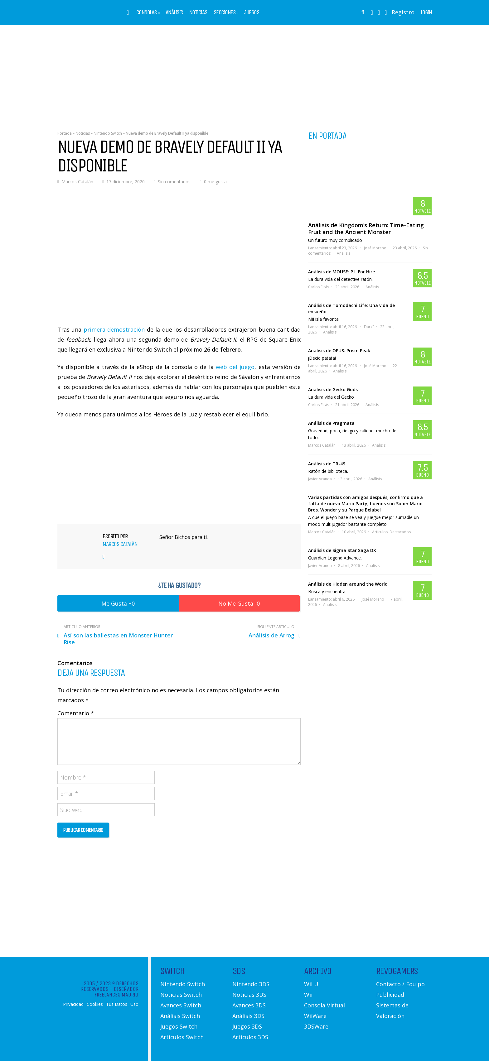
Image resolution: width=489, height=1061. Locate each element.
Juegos (251, 12)
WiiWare (315, 1016)
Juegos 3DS (247, 1026)
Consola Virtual (324, 1005)
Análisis (174, 12)
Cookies (95, 1004)
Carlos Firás (318, 287)
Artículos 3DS (250, 1037)
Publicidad (390, 994)
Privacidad (73, 1004)
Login (426, 12)
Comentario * (75, 713)
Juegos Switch (178, 1026)
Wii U (311, 984)
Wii (308, 994)
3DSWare (316, 1026)
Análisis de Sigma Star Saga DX (342, 550)
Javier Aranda (320, 479)
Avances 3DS (249, 1005)
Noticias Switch (181, 994)
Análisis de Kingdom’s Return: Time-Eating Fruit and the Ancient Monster (366, 228)
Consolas (146, 12)
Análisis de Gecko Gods (333, 389)
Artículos (380, 532)
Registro (403, 12)
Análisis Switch (180, 1016)
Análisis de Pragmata (331, 423)
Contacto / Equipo (400, 984)
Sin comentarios (174, 182)
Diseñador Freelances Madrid (116, 992)
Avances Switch (180, 1005)
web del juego (235, 367)
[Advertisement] (244, 73)
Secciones (225, 12)
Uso (134, 1004)
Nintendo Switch (108, 133)
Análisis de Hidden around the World (348, 584)
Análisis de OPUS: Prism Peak (339, 350)
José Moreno (375, 248)
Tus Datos (116, 1004)
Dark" (369, 326)
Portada (64, 133)
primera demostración (114, 329)
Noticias (198, 12)
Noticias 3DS (249, 994)
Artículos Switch (182, 1037)
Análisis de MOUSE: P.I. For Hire (341, 272)
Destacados (400, 532)
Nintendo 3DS (250, 984)
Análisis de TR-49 (326, 464)
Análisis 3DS (248, 1016)
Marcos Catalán (77, 182)
